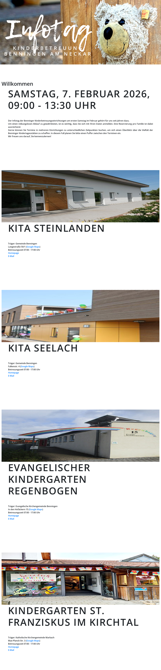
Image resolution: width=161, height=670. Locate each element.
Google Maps (33, 246)
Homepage (13, 253)
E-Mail (11, 256)
